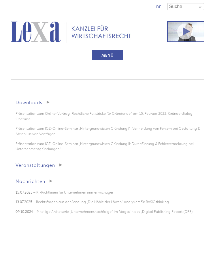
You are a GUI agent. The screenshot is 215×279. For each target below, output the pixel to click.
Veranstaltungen (35, 165)
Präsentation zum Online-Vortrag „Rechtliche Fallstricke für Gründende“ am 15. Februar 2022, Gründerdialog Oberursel (104, 116)
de (158, 6)
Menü (107, 55)
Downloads (29, 102)
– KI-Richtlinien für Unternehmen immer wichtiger (64, 192)
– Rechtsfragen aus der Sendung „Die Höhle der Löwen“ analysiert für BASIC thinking (92, 201)
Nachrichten (30, 181)
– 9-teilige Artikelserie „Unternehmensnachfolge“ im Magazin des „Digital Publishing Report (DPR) (104, 211)
